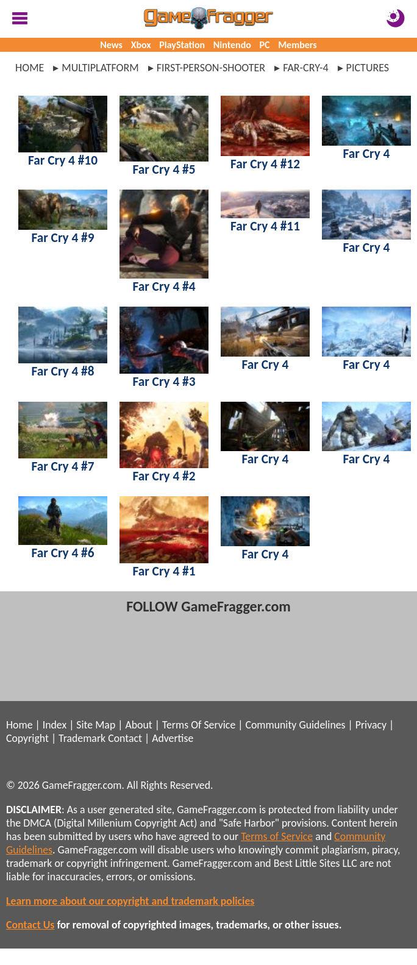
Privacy (371, 725)
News (111, 45)
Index (54, 725)
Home (29, 67)
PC (265, 45)
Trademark (82, 738)
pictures (368, 67)
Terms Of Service (198, 725)
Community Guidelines (295, 725)
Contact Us (30, 924)
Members (297, 45)
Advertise (172, 738)
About (138, 725)
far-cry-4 (305, 67)
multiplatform (100, 67)
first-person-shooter (211, 67)
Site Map (95, 725)
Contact (125, 738)
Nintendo (232, 45)
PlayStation (182, 45)
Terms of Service (277, 836)
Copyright (27, 738)
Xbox (141, 45)
